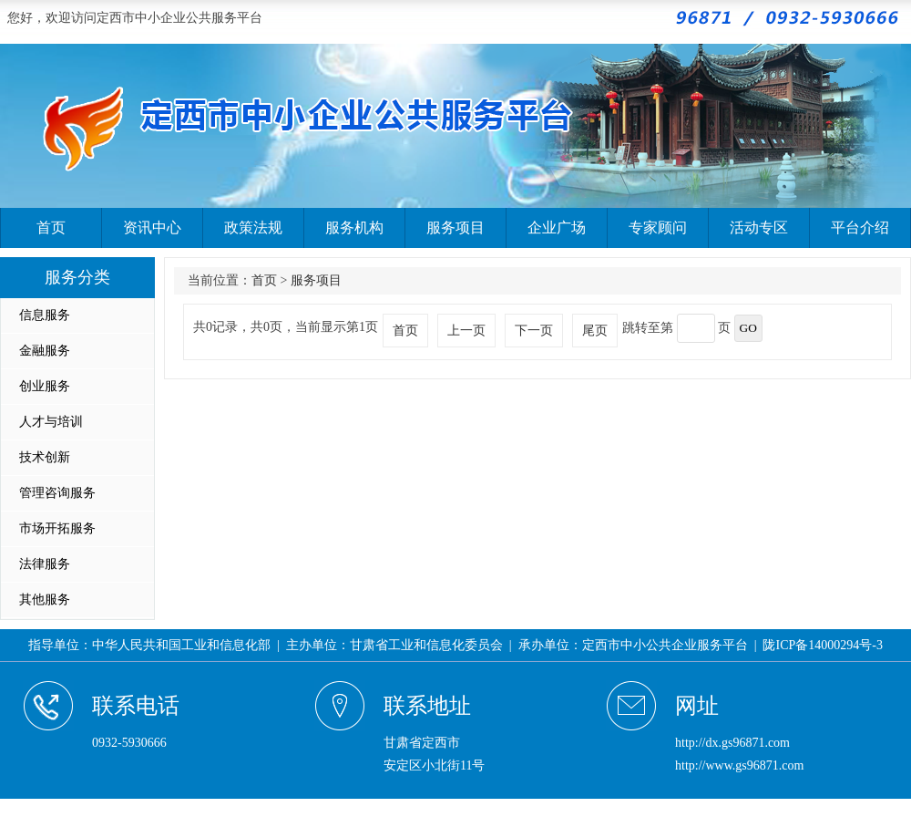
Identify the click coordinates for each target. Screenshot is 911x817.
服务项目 (455, 227)
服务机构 (354, 227)
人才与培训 (51, 422)
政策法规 (253, 227)
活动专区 (759, 227)
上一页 (466, 330)
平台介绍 (860, 227)
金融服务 (44, 350)
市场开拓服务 (57, 528)
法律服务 (44, 564)
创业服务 (44, 386)
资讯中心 (152, 227)
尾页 (595, 330)
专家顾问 (658, 227)
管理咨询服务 (57, 493)
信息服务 (44, 315)
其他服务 (44, 599)
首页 (51, 227)
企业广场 (556, 227)
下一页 (534, 330)
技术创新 (44, 457)
